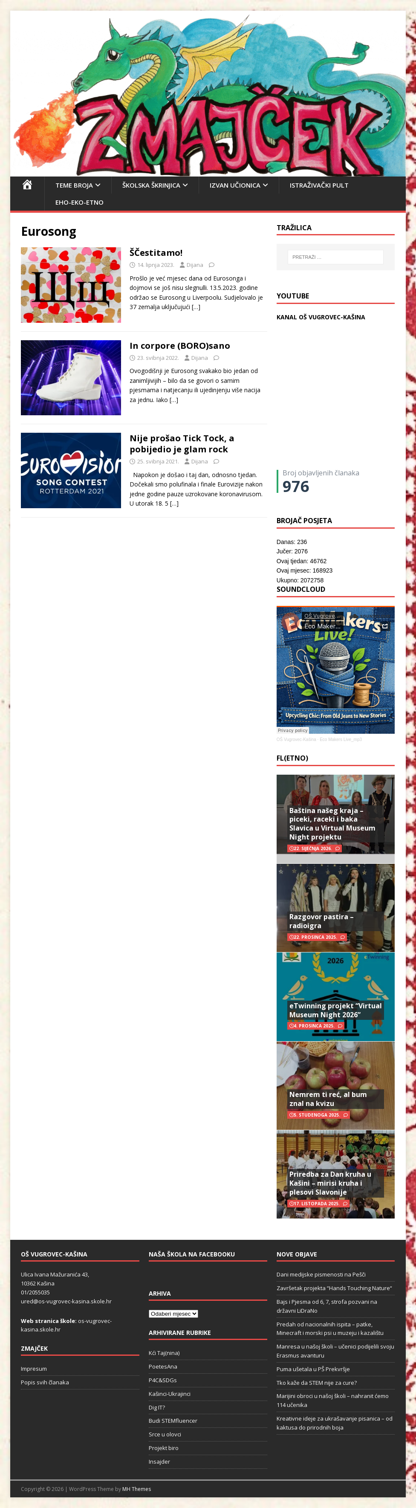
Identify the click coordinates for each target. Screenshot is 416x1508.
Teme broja (74, 185)
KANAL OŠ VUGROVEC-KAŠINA (321, 317)
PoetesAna (163, 1366)
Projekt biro (164, 1448)
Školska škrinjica (151, 185)
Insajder (159, 1461)
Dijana (195, 265)
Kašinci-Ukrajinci (170, 1394)
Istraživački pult (319, 185)
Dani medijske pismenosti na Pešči (321, 1274)
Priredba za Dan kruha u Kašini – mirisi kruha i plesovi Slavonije (330, 1183)
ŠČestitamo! (156, 252)
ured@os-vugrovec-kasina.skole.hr (66, 1301)
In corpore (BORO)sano (180, 345)
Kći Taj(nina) (164, 1353)
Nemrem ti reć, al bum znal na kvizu (328, 1099)
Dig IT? (157, 1407)
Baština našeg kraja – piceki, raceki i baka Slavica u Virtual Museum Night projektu (332, 824)
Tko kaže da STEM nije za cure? (317, 1382)
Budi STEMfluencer (173, 1420)
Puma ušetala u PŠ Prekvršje (313, 1369)
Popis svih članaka (45, 1382)
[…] (196, 307)
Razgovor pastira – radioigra (321, 921)
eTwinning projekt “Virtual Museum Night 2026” (335, 1010)
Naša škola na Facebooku (192, 1254)
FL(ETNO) (292, 758)
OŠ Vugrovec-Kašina (296, 739)
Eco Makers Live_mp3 (341, 739)
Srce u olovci (165, 1434)
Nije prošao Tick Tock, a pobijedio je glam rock (182, 443)
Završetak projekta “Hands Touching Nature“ (334, 1288)
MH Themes (136, 1489)
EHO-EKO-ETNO (79, 202)
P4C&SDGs (163, 1380)
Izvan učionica (235, 185)
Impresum (34, 1368)
